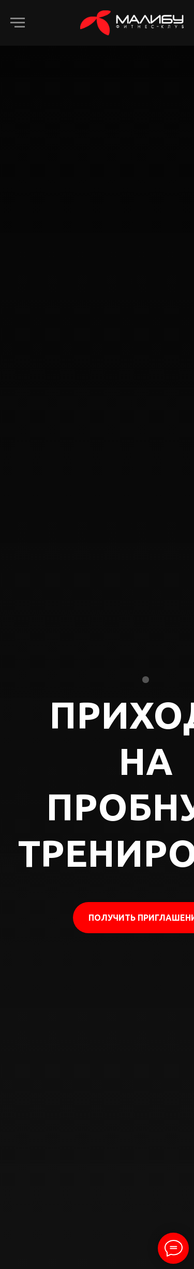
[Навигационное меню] (17, 23)
